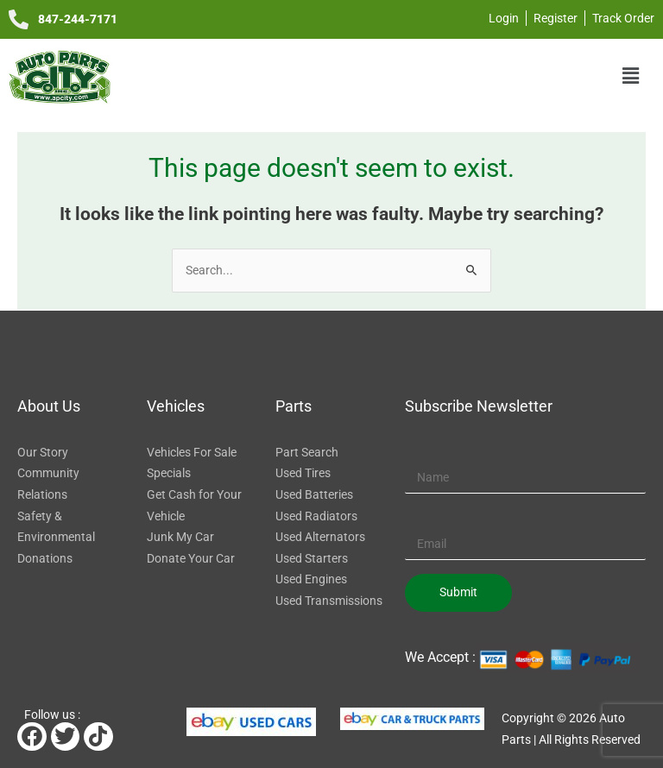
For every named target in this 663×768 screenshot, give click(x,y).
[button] (631, 76)
